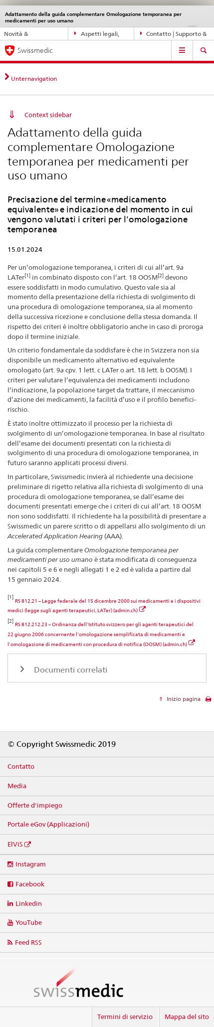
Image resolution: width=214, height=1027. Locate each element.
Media (16, 786)
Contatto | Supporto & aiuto (173, 33)
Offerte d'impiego (34, 805)
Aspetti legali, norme (96, 33)
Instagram (30, 864)
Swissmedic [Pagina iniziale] (34, 50)
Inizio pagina (183, 698)
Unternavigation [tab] (34, 78)
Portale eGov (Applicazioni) (48, 824)
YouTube (28, 922)
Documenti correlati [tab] (69, 670)
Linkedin (28, 903)
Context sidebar (48, 115)
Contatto (20, 766)
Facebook (29, 884)
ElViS (15, 844)
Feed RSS (28, 942)
